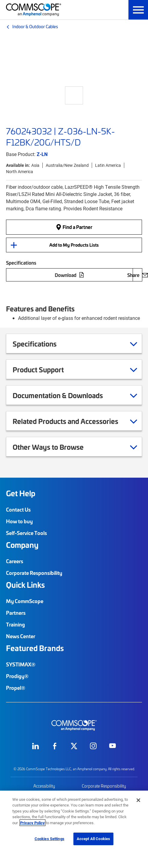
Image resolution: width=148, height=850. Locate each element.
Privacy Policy (32, 822)
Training (15, 624)
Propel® (15, 688)
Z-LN (42, 154)
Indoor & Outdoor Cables (35, 26)
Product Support (46, 369)
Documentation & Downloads (65, 395)
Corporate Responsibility (34, 573)
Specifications (42, 343)
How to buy (19, 521)
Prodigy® (17, 676)
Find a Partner (74, 227)
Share (137, 275)
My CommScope (24, 601)
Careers (14, 561)
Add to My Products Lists (74, 245)
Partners (16, 613)
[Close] (138, 800)
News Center (20, 636)
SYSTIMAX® (20, 664)
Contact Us (18, 509)
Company (22, 544)
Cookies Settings (49, 838)
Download (69, 275)
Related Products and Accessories (73, 421)
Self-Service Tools (26, 533)
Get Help (20, 493)
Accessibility (44, 786)
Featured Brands (35, 648)
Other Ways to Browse (56, 447)
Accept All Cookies (93, 838)
